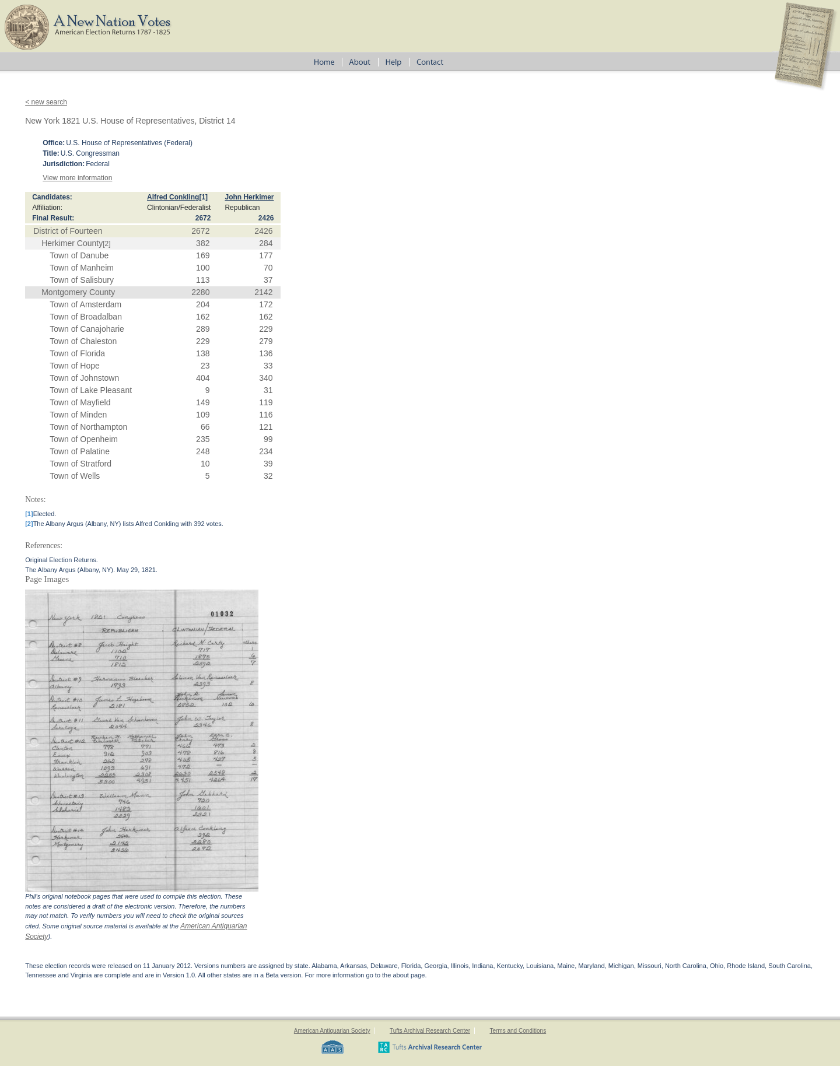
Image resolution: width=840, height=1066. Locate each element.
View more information (77, 178)
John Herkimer (249, 197)
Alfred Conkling (173, 197)
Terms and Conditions (517, 1031)
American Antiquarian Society (332, 1031)
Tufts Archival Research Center (430, 1031)
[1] (203, 197)
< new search (46, 102)
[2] (106, 244)
